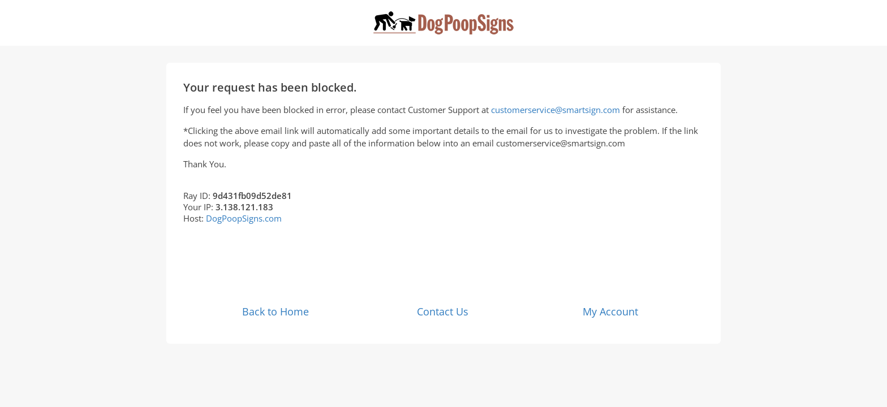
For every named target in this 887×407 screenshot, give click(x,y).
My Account (610, 311)
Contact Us (442, 311)
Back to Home (275, 311)
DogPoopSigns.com (244, 218)
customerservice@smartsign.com (555, 109)
